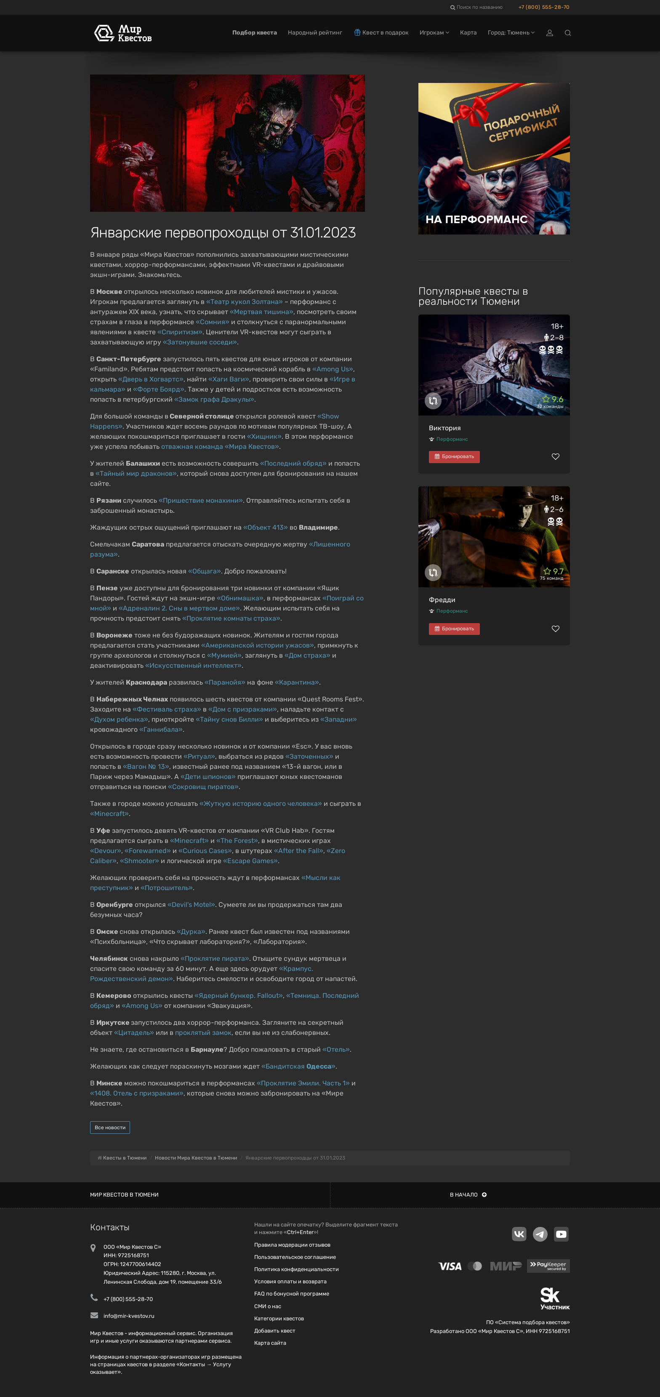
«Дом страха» (307, 655)
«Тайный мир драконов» (136, 473)
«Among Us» (332, 369)
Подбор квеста (254, 32)
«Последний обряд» (293, 463)
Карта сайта (270, 1343)
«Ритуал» (199, 756)
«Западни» (338, 719)
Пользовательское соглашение (295, 1257)
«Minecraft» (109, 814)
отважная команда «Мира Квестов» (220, 447)
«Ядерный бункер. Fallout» (238, 996)
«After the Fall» (298, 851)
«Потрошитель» (167, 888)
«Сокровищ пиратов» (203, 787)
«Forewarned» (148, 851)
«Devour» (105, 851)
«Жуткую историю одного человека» (261, 804)
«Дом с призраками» (242, 709)
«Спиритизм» (179, 332)
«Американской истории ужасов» (257, 645)
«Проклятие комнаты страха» (231, 618)
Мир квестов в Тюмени (124, 1195)
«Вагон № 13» (146, 766)
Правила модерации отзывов (292, 1245)
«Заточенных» (309, 756)
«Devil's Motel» (191, 905)
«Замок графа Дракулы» (214, 399)
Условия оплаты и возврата (290, 1281)
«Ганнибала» (161, 729)
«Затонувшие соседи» (200, 342)
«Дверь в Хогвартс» (151, 379)
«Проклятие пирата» (215, 958)
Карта (468, 32)
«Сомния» (212, 322)
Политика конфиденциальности (296, 1269)
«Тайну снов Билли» (229, 719)
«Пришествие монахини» (201, 500)
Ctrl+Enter (300, 1232)
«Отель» (336, 1049)
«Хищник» (264, 436)
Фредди (442, 600)
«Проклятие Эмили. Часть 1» (303, 1083)
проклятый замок (203, 1033)
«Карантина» (297, 682)
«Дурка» (191, 932)
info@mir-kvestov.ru (129, 1316)
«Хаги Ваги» (228, 379)
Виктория (445, 428)
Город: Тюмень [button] (511, 32)
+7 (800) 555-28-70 (544, 7)
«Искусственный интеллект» (193, 665)
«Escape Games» (250, 861)
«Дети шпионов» (208, 777)
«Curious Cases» (205, 851)
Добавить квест (274, 1331)
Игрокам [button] (434, 32)
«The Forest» (237, 841)
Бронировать (454, 456)
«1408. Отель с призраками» (137, 1093)
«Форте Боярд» (158, 389)
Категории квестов (279, 1318)
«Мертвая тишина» (261, 312)
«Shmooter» (139, 861)
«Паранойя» (225, 682)
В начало (468, 1195)
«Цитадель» (134, 1033)
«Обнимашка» (240, 598)
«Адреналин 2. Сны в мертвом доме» (179, 608)
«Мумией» (224, 655)
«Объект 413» (265, 527)
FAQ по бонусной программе (291, 1293)
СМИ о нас (267, 1306)
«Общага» (204, 571)
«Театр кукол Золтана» (244, 302)
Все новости (110, 1127)
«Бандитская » (298, 1066)
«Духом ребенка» (119, 719)
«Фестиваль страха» (167, 709)
